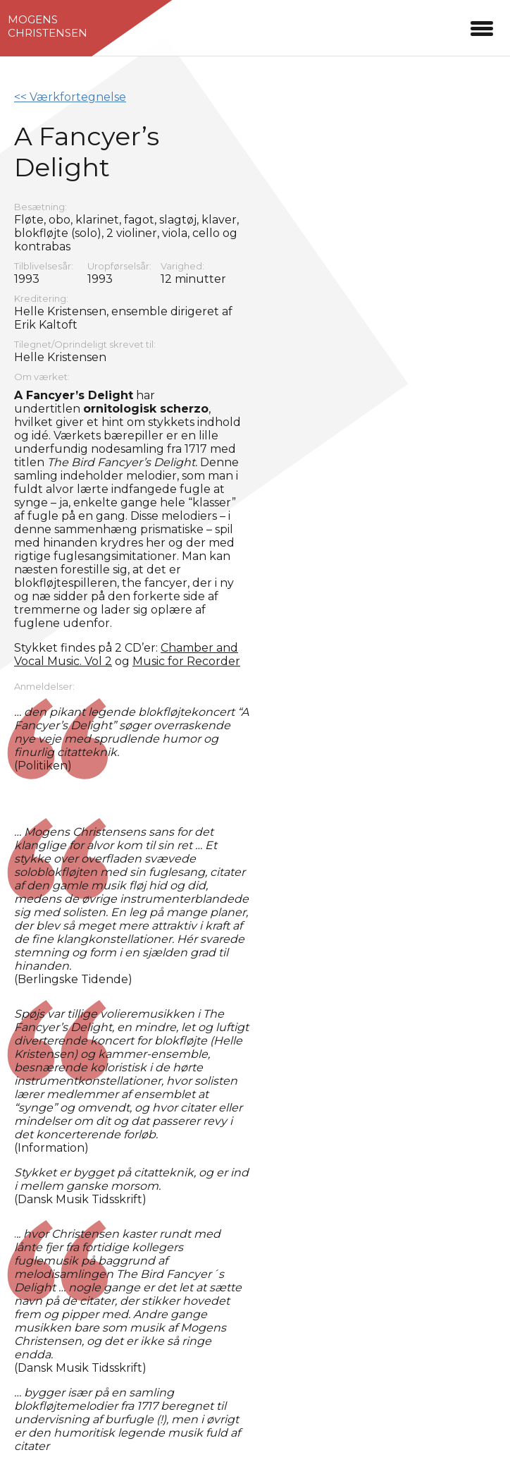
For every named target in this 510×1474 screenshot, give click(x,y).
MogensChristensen (47, 26)
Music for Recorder (186, 661)
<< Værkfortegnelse (70, 97)
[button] (482, 26)
